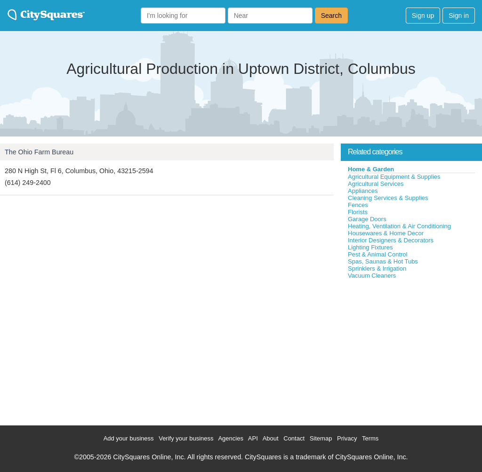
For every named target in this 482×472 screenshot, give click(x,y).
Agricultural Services (376, 183)
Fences (358, 204)
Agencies (230, 438)
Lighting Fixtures (370, 247)
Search (331, 15)
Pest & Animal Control (377, 254)
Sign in (459, 15)
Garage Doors (367, 219)
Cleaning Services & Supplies (388, 197)
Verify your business (186, 438)
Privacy (347, 438)
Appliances (363, 190)
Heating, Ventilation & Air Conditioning (399, 226)
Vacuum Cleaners (372, 275)
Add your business (129, 438)
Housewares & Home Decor (386, 233)
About (271, 438)
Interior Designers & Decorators (391, 240)
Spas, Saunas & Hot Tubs (383, 261)
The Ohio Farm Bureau (39, 152)
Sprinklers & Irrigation (377, 268)
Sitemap (321, 438)
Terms (370, 438)
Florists (358, 212)
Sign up (423, 15)
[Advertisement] (411, 350)
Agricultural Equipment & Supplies (394, 176)
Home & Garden (371, 169)
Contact (294, 438)
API (253, 438)
